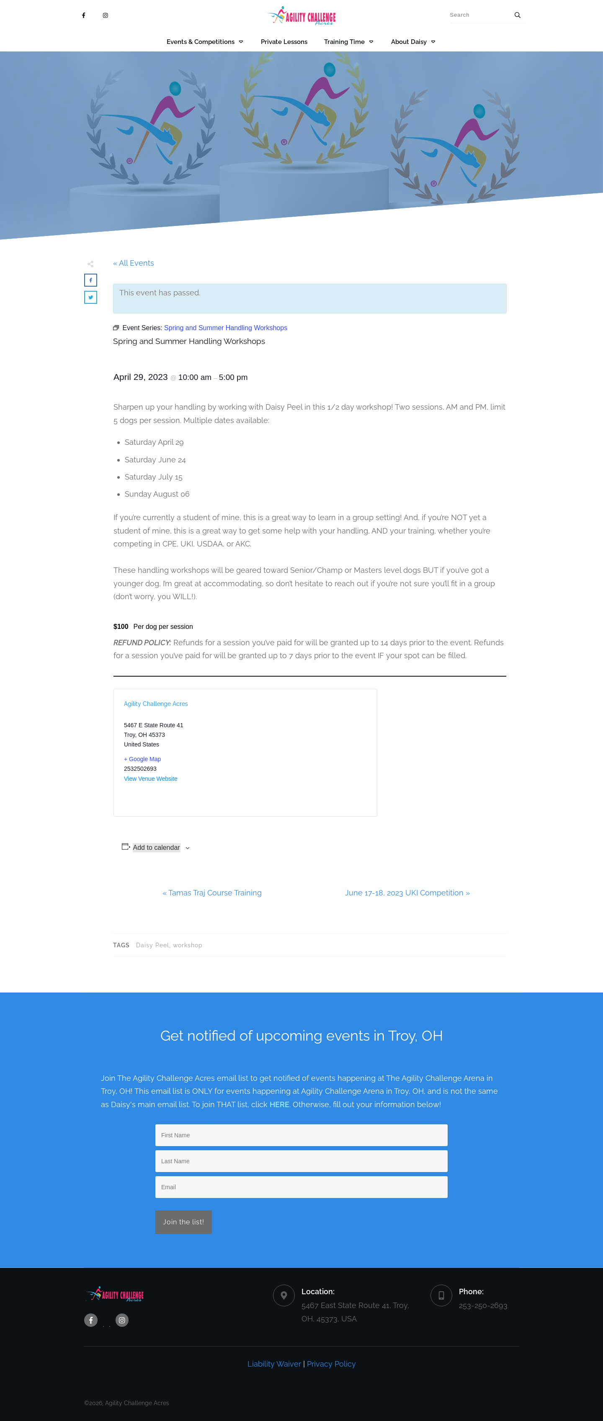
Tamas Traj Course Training (212, 892)
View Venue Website (151, 778)
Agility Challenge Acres (156, 703)
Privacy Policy (331, 1363)
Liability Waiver (274, 1363)
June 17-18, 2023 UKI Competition (407, 892)
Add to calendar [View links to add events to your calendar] (156, 847)
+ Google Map (142, 759)
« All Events (133, 263)
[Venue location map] (306, 752)
